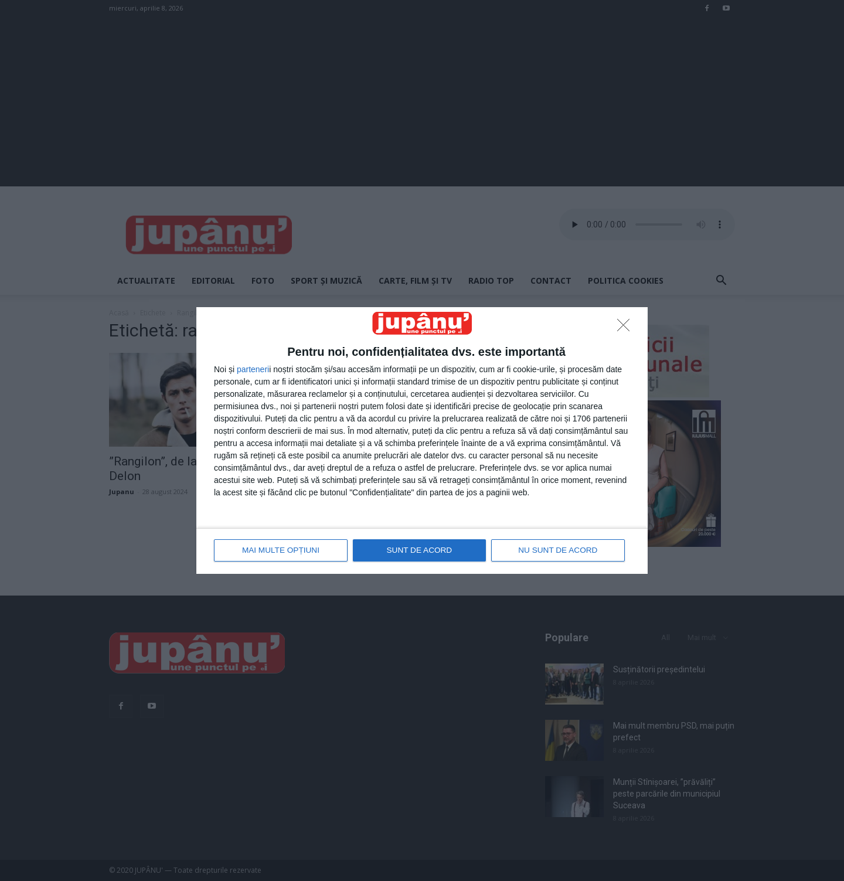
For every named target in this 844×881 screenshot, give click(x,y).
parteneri (253, 370)
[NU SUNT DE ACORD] (626, 328)
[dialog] (422, 440)
